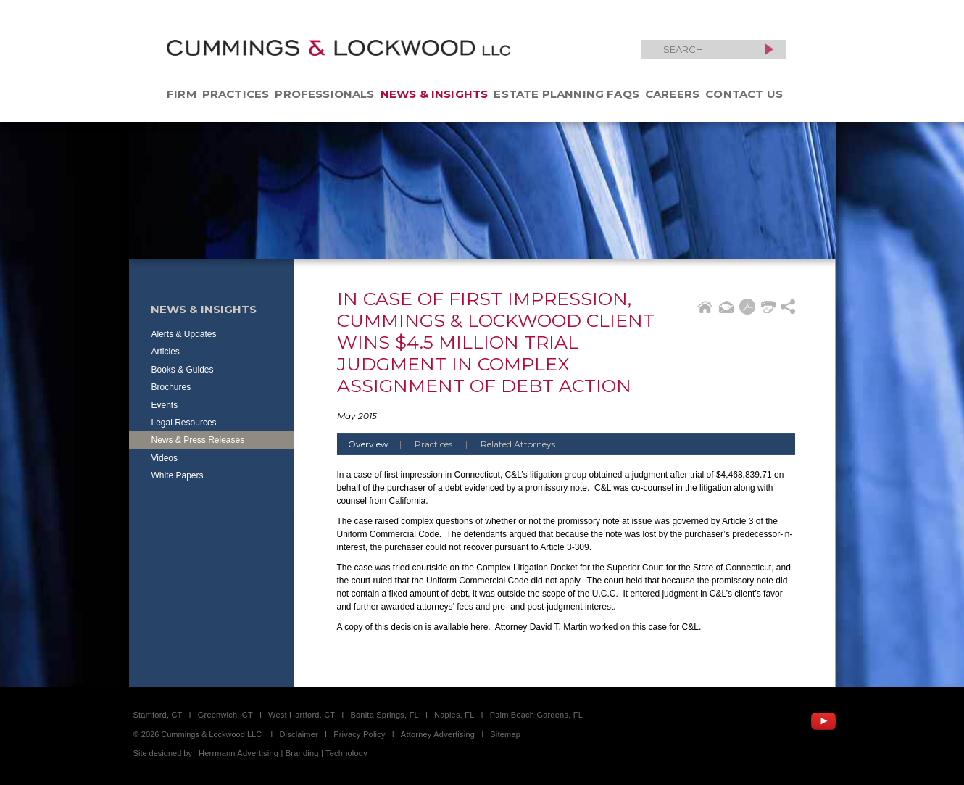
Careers (672, 94)
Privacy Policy (359, 734)
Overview (380, 444)
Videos (164, 458)
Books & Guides (182, 370)
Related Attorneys (518, 444)
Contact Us (744, 94)
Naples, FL (454, 714)
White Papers (177, 475)
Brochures (171, 387)
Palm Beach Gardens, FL (536, 714)
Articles (165, 351)
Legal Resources (184, 423)
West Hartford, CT (301, 714)
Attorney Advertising (438, 734)
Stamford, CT (158, 714)
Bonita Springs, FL (384, 714)
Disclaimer (298, 734)
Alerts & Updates (184, 334)
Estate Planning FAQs (566, 94)
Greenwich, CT (225, 714)
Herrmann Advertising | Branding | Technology (283, 753)
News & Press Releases (198, 440)
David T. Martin (559, 627)
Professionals (324, 94)
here (479, 627)
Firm (181, 94)
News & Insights (435, 94)
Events (164, 405)
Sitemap (505, 734)
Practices (236, 94)
